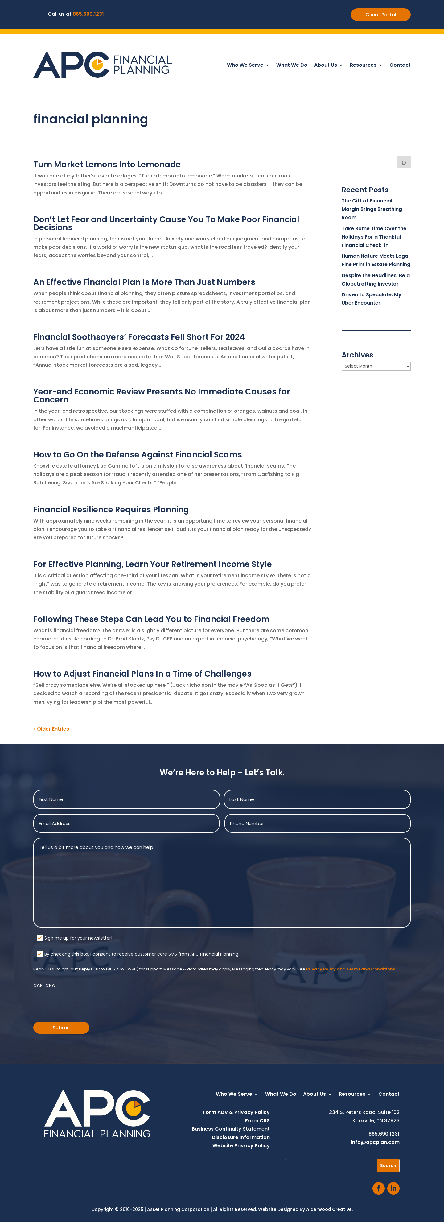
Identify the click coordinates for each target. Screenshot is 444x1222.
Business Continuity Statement (231, 1128)
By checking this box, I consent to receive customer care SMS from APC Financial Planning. (141, 954)
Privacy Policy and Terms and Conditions (350, 969)
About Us (325, 66)
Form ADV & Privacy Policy (236, 1112)
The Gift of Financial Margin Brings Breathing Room (372, 209)
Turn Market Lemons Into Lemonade (107, 164)
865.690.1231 (88, 14)
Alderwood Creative (329, 1209)
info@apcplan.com (375, 1142)
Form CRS (257, 1120)
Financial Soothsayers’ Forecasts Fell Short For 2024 (139, 337)
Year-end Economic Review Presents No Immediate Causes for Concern (161, 395)
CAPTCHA (44, 985)
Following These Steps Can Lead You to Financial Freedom (151, 619)
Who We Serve (245, 66)
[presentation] (80, 1003)
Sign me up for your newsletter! (78, 938)
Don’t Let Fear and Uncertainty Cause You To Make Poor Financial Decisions (166, 223)
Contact (400, 66)
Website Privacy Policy (241, 1145)
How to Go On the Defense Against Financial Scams (137, 454)
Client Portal (380, 14)
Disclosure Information (241, 1137)
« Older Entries (51, 728)
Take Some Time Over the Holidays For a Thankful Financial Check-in (374, 237)
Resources (363, 66)
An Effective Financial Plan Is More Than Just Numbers (144, 282)
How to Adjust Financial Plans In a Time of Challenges (142, 673)
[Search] (404, 162)
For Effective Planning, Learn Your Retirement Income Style (152, 564)
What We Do (291, 66)
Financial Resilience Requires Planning (111, 509)
